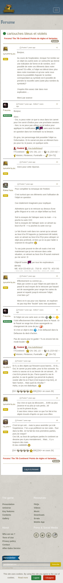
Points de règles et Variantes (43, 38)
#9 (57, 420)
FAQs (36, 504)
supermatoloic (9, 54)
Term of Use (8, 537)
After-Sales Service (11, 548)
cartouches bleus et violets (25, 33)
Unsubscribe (7, 568)
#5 (57, 276)
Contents (6, 515)
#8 (57, 398)
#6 (57, 310)
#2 (57, 104)
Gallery (5, 518)
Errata (37, 518)
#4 (57, 184)
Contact (6, 545)
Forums (7, 38)
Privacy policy (9, 541)
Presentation (8, 504)
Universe (6, 508)
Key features (8, 511)
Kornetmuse (8, 190)
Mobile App (39, 522)
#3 (57, 162)
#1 (57, 47)
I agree (36, 578)
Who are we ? (8, 534)
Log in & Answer (31, 469)
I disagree (49, 578)
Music (37, 511)
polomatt (7, 367)
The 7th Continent (20, 38)
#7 (57, 361)
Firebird (6, 110)
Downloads (39, 515)
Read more (23, 577)
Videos (37, 508)
